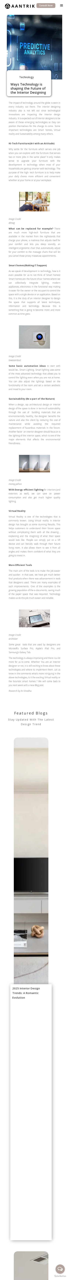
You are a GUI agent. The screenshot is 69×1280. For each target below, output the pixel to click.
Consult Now (46, 5)
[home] (19, 5)
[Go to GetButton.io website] (60, 1276)
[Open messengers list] (60, 1269)
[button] (61, 5)
